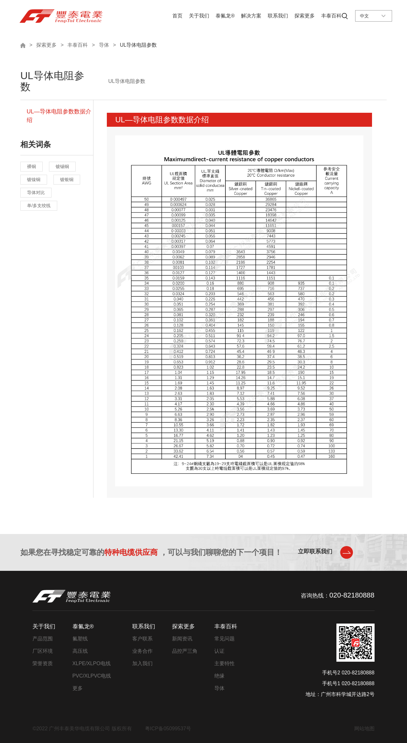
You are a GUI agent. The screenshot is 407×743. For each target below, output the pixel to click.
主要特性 (224, 663)
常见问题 (224, 638)
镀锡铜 (62, 166)
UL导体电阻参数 (138, 45)
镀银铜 (66, 179)
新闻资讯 (182, 638)
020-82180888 (352, 595)
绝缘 (219, 676)
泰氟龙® (225, 15)
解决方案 (251, 15)
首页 (177, 15)
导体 (104, 45)
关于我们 (199, 15)
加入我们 (142, 663)
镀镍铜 (33, 179)
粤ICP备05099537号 (168, 728)
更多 (77, 688)
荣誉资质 (42, 663)
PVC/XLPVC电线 (91, 676)
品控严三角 (184, 651)
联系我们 (278, 15)
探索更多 (304, 15)
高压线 (80, 651)
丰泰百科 (331, 15)
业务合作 (142, 651)
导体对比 (36, 192)
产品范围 (42, 638)
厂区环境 (42, 651)
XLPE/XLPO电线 (91, 663)
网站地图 (364, 728)
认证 (219, 651)
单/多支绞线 (39, 205)
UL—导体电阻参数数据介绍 (59, 116)
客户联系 (142, 638)
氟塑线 (80, 638)
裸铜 (31, 166)
